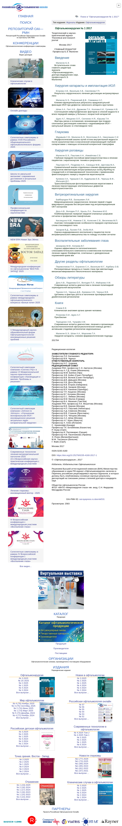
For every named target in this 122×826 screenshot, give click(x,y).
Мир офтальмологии (32, 700)
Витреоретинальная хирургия (76, 194)
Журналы (70, 22)
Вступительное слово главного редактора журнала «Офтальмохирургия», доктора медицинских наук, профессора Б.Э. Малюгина (65, 72)
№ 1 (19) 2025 (23, 785)
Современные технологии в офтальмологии (90, 728)
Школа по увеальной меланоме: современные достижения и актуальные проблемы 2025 (23, 177)
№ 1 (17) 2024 (23, 790)
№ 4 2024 (23, 688)
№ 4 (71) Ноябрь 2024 (23, 715)
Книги (59, 303)
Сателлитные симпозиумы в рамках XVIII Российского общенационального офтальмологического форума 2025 (25, 142)
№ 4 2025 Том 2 (81, 732)
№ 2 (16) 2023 (23, 792)
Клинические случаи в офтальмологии (21, 82)
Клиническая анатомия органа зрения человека (77, 310)
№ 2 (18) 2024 (23, 787)
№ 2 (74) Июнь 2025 (23, 708)
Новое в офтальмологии (90, 675)
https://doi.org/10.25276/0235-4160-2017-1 (77, 455)
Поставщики (61, 653)
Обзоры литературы (70, 277)
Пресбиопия (60, 317)
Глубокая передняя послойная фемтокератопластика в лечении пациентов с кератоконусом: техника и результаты (84, 159)
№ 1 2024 (81, 797)
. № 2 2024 (23, 771)
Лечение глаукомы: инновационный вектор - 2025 (25, 491)
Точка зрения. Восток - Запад (32, 756)
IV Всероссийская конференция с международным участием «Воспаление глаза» (23, 523)
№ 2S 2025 (23, 680)
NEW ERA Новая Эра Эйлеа (24, 239)
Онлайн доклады (18, 110)
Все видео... (26, 566)
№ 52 (81, 716)
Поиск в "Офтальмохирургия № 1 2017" (97, 17)
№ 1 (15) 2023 (23, 794)
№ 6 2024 (81, 744)
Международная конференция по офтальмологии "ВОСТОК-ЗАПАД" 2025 (25, 268)
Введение (62, 57)
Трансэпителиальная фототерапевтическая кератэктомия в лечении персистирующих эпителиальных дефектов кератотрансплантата (82, 186)
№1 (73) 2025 (81, 761)
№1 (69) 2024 (81, 763)
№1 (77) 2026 (81, 759)
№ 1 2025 (23, 685)
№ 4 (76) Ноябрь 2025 (23, 703)
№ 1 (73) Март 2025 (23, 710)
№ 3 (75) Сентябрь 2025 (23, 706)
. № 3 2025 (23, 759)
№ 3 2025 (23, 678)
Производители (60, 648)
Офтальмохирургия (95, 22)
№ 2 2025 (23, 683)
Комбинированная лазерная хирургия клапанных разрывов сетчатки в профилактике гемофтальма (82, 215)
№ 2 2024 (81, 690)
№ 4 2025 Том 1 (81, 735)
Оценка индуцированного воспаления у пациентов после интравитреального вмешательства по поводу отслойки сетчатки (83, 233)
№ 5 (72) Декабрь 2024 (23, 713)
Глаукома (62, 132)
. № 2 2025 (23, 762)
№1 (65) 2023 (81, 766)
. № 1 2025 (23, 764)
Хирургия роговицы (69, 150)
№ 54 (81, 712)
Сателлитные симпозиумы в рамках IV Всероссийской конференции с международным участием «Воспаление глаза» (24, 556)
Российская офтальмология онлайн (90, 701)
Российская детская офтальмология (31, 728)
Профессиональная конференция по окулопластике (20, 210)
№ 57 (81, 704)
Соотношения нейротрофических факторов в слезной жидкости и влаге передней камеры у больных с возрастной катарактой (85, 113)
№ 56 (81, 707)
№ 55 (81, 709)
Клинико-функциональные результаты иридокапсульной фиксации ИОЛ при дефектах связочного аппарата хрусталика (82, 103)
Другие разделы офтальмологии (78, 261)
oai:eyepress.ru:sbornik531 (92, 499)
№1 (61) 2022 (81, 768)
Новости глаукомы (90, 755)
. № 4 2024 (23, 766)
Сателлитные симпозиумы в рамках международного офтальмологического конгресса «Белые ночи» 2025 (25, 299)
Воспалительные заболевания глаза (81, 240)
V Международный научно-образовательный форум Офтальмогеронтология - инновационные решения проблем (23, 335)
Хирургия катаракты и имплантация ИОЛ (85, 85)
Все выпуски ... (23, 692)
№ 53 (81, 714)
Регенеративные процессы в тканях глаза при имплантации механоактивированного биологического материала (82, 270)
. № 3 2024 (23, 769)
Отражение (32, 781)
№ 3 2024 (23, 690)
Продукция (61, 643)
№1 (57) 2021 (81, 771)
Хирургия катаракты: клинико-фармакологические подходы (83, 336)
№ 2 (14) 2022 (23, 797)
